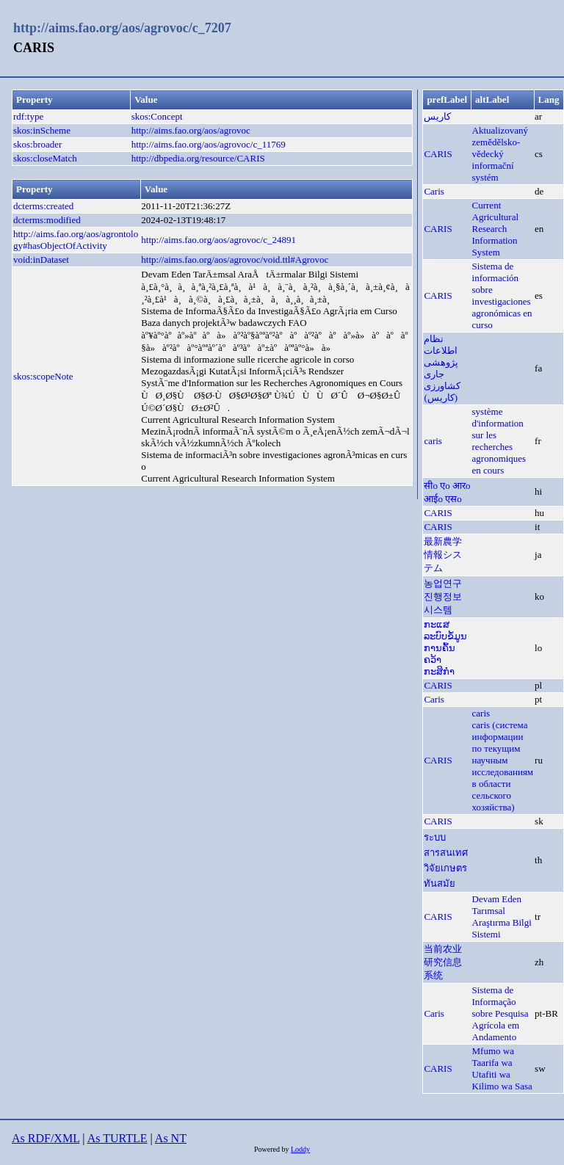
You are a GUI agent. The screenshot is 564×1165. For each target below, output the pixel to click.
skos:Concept (157, 116)
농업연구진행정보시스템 (443, 596)
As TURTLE (117, 1138)
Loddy (300, 1149)
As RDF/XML (45, 1138)
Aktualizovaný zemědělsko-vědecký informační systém (500, 154)
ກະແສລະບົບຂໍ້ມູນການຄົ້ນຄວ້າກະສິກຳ (445, 648)
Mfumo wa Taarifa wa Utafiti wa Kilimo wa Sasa (502, 1068)
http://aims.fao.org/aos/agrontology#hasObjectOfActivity (75, 239)
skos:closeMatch (45, 158)
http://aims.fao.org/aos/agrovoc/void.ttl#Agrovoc (234, 259)
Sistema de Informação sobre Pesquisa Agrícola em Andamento (500, 1013)
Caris (434, 191)
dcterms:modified (47, 219)
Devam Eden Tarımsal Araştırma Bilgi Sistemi (502, 916)
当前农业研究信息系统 (443, 962)
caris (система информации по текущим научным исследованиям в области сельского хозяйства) (503, 766)
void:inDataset (41, 259)
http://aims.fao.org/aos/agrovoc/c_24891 (218, 239)
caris (433, 440)
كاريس (437, 116)
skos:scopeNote (43, 376)
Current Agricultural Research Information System (495, 229)
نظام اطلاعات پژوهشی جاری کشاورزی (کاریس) (442, 368)
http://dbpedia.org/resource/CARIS (198, 158)
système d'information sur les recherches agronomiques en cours (499, 441)
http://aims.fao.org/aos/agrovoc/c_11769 (208, 144)
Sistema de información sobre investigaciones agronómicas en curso (502, 295)
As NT (171, 1138)
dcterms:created (43, 205)
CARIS (438, 153)
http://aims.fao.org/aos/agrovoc (190, 130)
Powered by (272, 1149)
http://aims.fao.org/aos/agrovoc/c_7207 (122, 28)
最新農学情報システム (443, 554)
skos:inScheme (41, 130)
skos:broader (37, 144)
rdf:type (28, 116)
